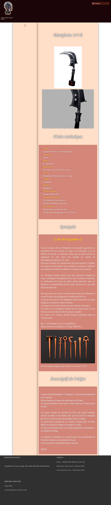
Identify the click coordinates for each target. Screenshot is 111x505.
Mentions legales (12, 457)
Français (96, 3)
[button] (57, 19)
